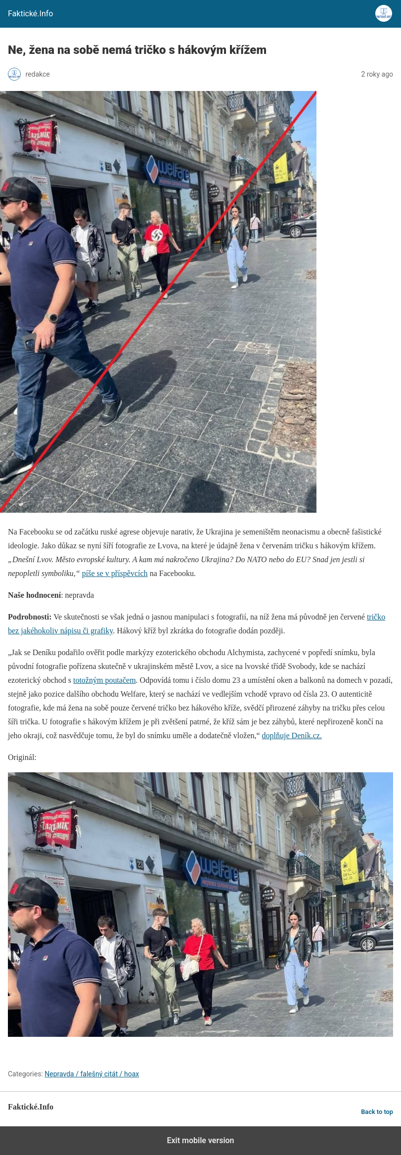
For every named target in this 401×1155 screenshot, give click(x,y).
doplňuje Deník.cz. (292, 735)
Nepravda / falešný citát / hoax (92, 1074)
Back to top (377, 1111)
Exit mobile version (200, 1140)
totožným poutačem (104, 680)
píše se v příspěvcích (115, 573)
